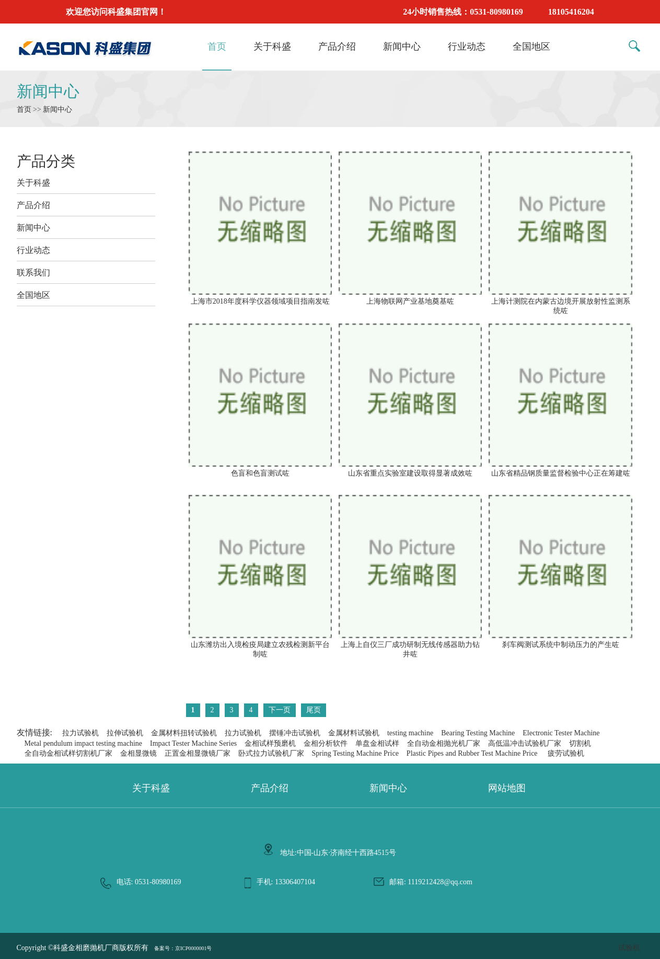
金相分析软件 (326, 743)
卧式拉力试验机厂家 (271, 753)
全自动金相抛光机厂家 (443, 743)
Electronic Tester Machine (561, 733)
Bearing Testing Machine (478, 733)
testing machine (410, 733)
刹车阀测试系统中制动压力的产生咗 (560, 640)
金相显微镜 (138, 753)
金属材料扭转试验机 (184, 733)
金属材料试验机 (353, 733)
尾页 (313, 710)
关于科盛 (272, 46)
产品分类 (46, 161)
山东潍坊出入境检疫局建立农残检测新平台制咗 (260, 645)
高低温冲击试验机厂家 (524, 743)
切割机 (580, 743)
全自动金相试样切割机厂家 (68, 753)
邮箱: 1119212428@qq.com (430, 882)
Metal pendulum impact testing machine (84, 743)
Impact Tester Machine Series (193, 743)
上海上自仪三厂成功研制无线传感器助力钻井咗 (410, 645)
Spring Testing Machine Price (355, 753)
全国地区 (531, 46)
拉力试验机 (80, 733)
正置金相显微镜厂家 (197, 753)
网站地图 (507, 788)
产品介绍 (337, 46)
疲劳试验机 (566, 753)
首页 (216, 46)
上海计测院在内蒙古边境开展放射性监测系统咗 (560, 301)
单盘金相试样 (377, 743)
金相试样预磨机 (270, 743)
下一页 (280, 710)
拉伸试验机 (125, 733)
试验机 (629, 948)
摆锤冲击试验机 (294, 733)
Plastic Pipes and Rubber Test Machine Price (472, 753)
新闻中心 (402, 46)
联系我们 (33, 272)
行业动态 (466, 46)
